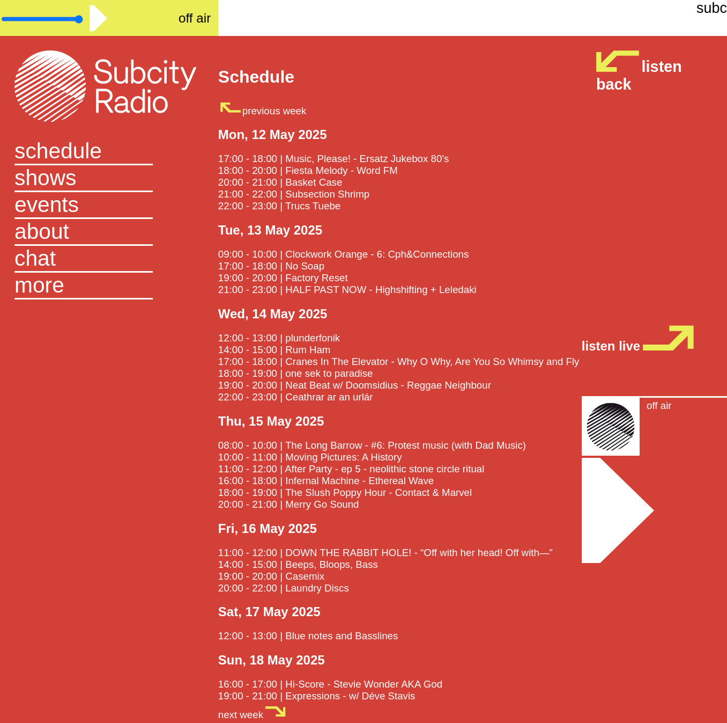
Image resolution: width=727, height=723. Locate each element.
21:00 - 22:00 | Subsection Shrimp (293, 194)
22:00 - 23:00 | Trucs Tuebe (279, 205)
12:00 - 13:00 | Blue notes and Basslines (308, 635)
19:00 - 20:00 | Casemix (271, 576)
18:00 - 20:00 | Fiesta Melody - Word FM (308, 170)
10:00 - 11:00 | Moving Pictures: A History (310, 457)
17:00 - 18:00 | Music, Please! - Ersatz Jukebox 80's (333, 158)
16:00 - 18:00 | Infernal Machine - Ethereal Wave (326, 480)
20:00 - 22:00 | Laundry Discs (283, 588)
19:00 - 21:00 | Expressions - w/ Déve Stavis (317, 696)
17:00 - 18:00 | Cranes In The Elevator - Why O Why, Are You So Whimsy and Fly (399, 361)
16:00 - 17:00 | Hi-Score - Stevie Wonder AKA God (330, 684)
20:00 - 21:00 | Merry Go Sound (288, 504)
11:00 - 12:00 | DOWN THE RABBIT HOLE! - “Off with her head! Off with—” (385, 552)
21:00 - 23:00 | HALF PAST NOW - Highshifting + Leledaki (347, 289)
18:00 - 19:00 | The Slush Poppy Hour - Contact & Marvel (345, 492)
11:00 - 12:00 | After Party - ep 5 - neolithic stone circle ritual (351, 468)
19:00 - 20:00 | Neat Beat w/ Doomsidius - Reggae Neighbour (354, 385)
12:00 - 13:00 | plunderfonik (279, 338)
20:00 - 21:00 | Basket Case (280, 182)
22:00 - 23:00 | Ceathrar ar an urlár (295, 397)
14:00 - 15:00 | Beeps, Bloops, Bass (298, 564)
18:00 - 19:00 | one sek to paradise (295, 373)
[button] (109, 286)
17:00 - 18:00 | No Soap (271, 266)
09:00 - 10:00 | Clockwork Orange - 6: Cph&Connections (343, 254)
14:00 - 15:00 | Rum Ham (274, 349)
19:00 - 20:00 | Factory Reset (283, 277)
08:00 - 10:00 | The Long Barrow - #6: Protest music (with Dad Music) (372, 445)
